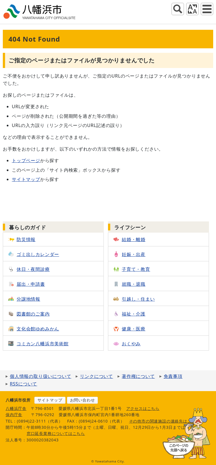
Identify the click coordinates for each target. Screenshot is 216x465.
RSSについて (23, 384)
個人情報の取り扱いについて (40, 376)
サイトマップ (26, 179)
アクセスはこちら (142, 408)
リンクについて (96, 376)
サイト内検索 (178, 9)
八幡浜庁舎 (16, 408)
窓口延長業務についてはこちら (56, 433)
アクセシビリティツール (192, 9)
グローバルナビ (207, 9)
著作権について (138, 376)
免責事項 (173, 376)
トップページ (26, 160)
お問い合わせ (82, 400)
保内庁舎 (14, 414)
